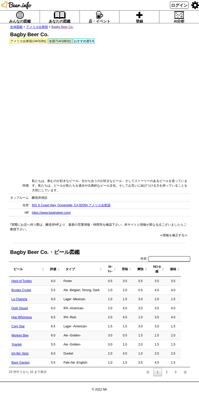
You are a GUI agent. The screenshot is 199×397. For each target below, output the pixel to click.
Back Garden (20, 362)
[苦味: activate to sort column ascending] (134, 269)
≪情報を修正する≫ (174, 235)
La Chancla (19, 299)
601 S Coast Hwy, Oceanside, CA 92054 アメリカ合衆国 (71, 205)
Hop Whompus (21, 317)
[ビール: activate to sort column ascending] (32, 269)
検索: (165, 258)
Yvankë (16, 344)
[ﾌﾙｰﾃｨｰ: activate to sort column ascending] (119, 269)
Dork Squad (19, 308)
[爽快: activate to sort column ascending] (150, 269)
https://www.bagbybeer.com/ (51, 213)
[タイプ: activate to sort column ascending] (91, 269)
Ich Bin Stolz (20, 353)
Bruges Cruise (21, 290)
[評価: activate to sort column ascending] (62, 269)
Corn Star (18, 326)
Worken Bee (20, 335)
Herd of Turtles (21, 281)
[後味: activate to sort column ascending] (182, 269)
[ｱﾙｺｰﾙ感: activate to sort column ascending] (166, 269)
